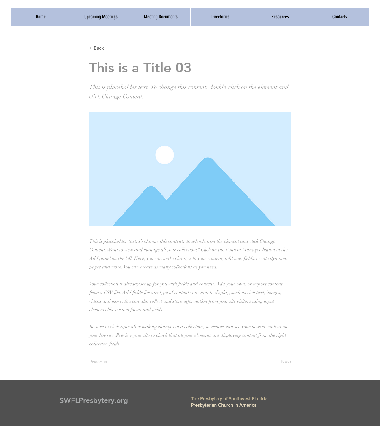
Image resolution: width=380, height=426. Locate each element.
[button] (109, 48)
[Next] (276, 362)
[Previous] (109, 362)
